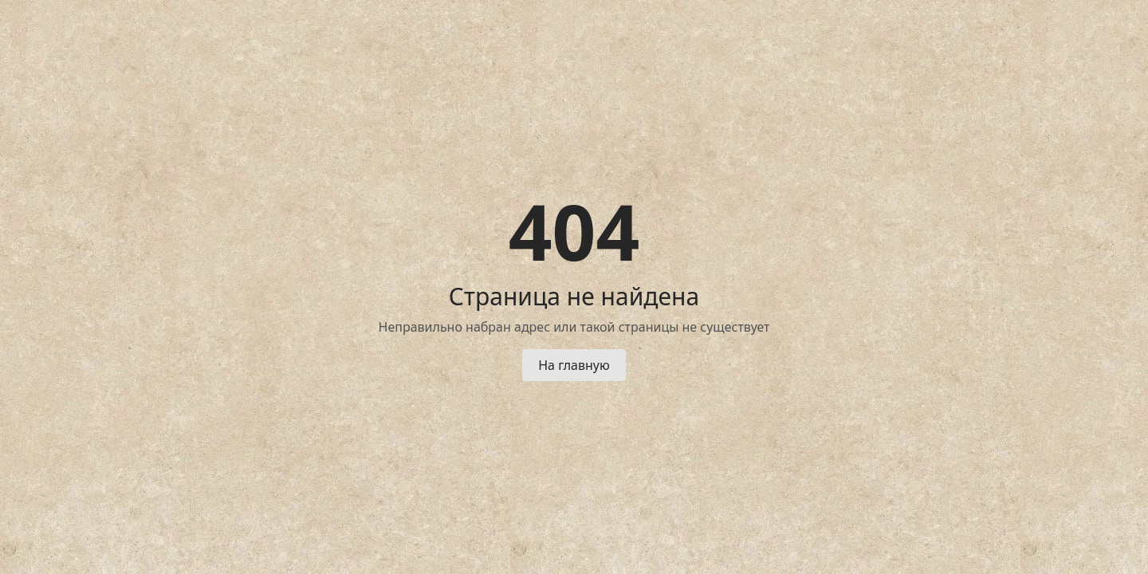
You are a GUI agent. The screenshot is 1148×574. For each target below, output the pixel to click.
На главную (574, 365)
